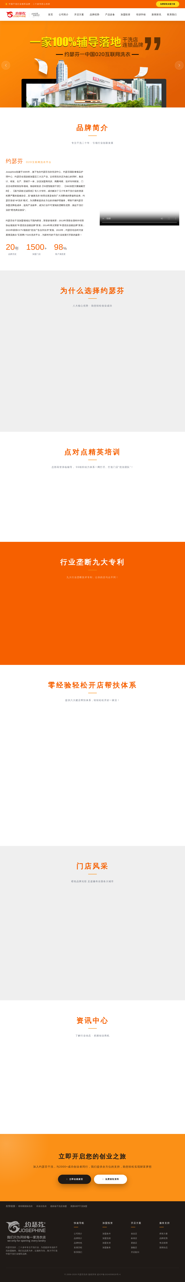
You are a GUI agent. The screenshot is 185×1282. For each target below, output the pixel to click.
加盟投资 (125, 14)
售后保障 (163, 1243)
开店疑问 (135, 1252)
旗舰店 (134, 1247)
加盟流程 (106, 1238)
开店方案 (79, 14)
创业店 (134, 1233)
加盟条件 (106, 1233)
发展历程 (78, 1247)
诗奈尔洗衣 (41, 1206)
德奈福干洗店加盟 (58, 1206)
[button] (88, 101)
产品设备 (110, 14)
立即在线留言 (74, 1179)
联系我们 (172, 14)
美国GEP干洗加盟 (78, 1206)
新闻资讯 (156, 14)
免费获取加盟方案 (167, 4)
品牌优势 (94, 14)
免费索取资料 (110, 1179)
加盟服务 (106, 1247)
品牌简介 (78, 1238)
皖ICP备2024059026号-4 (109, 1274)
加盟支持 (106, 1243)
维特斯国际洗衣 (25, 1206)
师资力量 (163, 1233)
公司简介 (63, 14)
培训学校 (141, 14)
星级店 (134, 1243)
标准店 (134, 1238)
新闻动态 (163, 1247)
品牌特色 (78, 1243)
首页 (50, 14)
